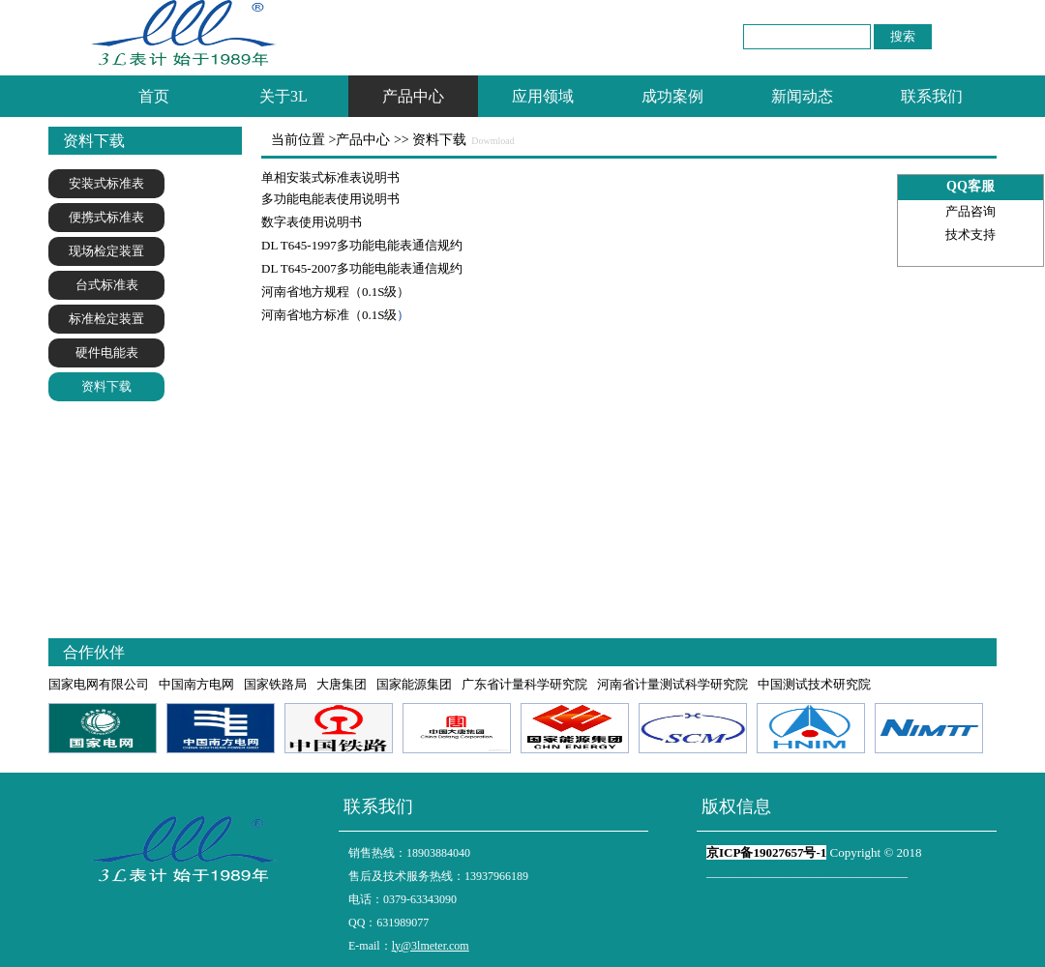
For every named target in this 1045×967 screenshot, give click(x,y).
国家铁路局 (275, 684)
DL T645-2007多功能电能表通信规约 (362, 268)
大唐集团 (341, 684)
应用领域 (543, 96)
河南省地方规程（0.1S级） (335, 291)
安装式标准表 (106, 183)
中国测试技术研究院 (814, 684)
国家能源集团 (414, 684)
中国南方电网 (196, 684)
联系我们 (932, 96)
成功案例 (672, 96)
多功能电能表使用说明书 (330, 198)
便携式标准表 (106, 217)
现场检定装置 (106, 251)
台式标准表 (106, 285)
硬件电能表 (106, 352)
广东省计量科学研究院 (524, 684)
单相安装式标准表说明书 (330, 177)
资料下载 (106, 386)
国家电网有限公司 (98, 684)
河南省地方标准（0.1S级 (329, 315)
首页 (153, 96)
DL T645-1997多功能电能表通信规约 (362, 245)
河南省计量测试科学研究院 (672, 684)
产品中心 (413, 96)
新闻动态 (802, 96)
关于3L (283, 96)
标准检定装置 (106, 318)
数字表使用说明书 (311, 222)
